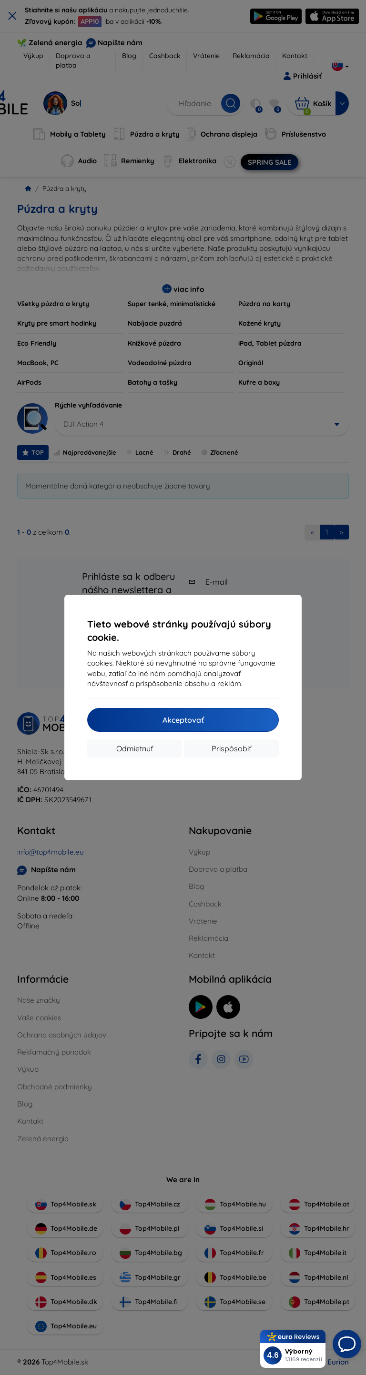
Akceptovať (183, 720)
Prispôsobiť (231, 748)
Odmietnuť (134, 748)
